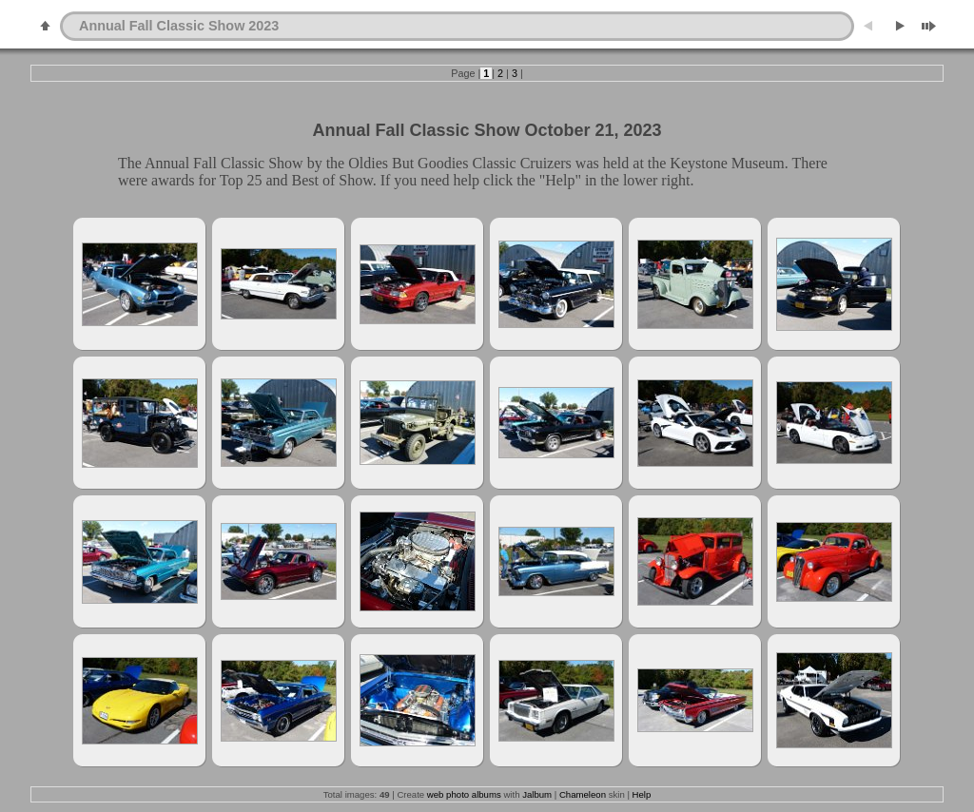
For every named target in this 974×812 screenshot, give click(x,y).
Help (642, 794)
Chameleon (582, 794)
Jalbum (537, 794)
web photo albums (464, 794)
